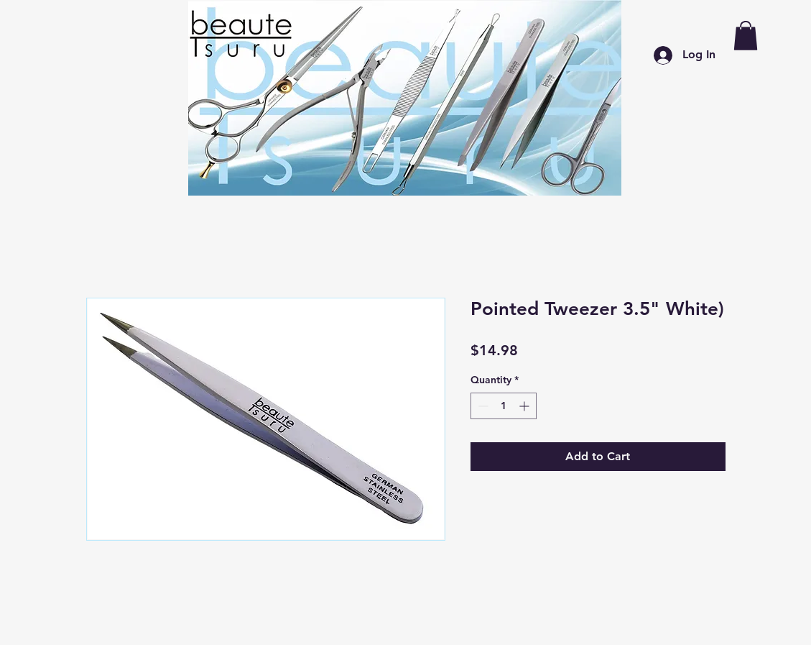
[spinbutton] (503, 405)
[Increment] (525, 405)
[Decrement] (482, 405)
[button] (745, 35)
